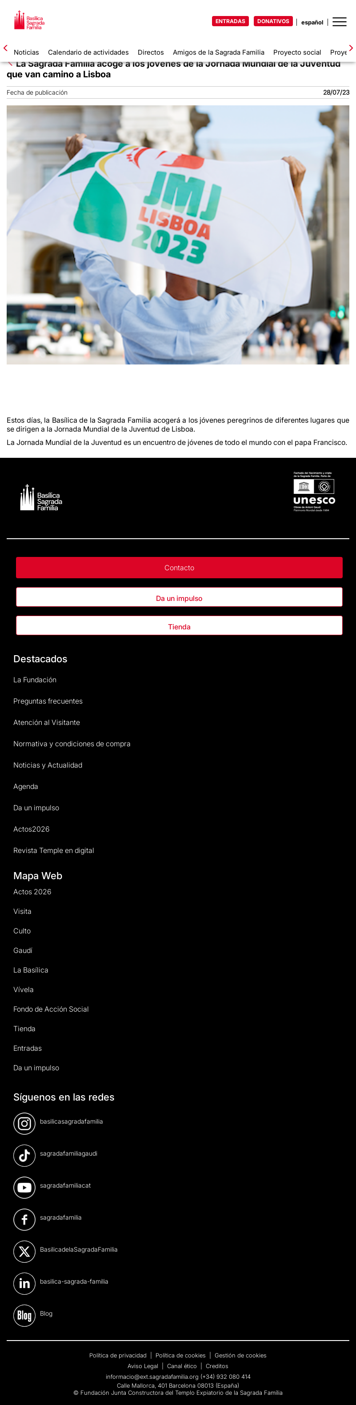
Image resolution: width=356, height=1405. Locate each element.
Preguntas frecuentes (48, 700)
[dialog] (339, 1387)
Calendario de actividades (88, 52)
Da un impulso (179, 598)
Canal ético (183, 1365)
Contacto (179, 567)
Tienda (179, 626)
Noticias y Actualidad (47, 765)
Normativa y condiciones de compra (72, 743)
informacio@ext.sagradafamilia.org (152, 1376)
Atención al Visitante (46, 722)
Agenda (25, 786)
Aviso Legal (144, 1365)
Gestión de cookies (241, 1355)
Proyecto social (297, 52)
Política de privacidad (118, 1355)
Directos (151, 52)
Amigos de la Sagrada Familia (218, 52)
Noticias (26, 52)
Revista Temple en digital (53, 850)
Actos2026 (31, 829)
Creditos (217, 1365)
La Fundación (34, 679)
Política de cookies (182, 1355)
